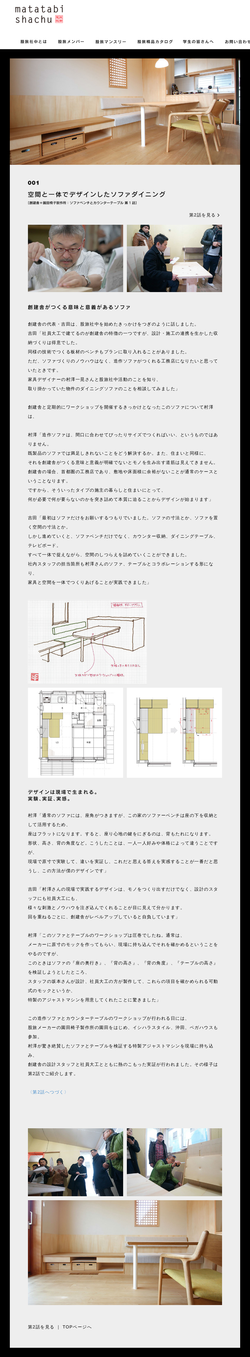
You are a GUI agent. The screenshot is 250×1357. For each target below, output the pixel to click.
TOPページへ (77, 1326)
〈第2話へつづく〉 (48, 1092)
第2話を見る (204, 214)
